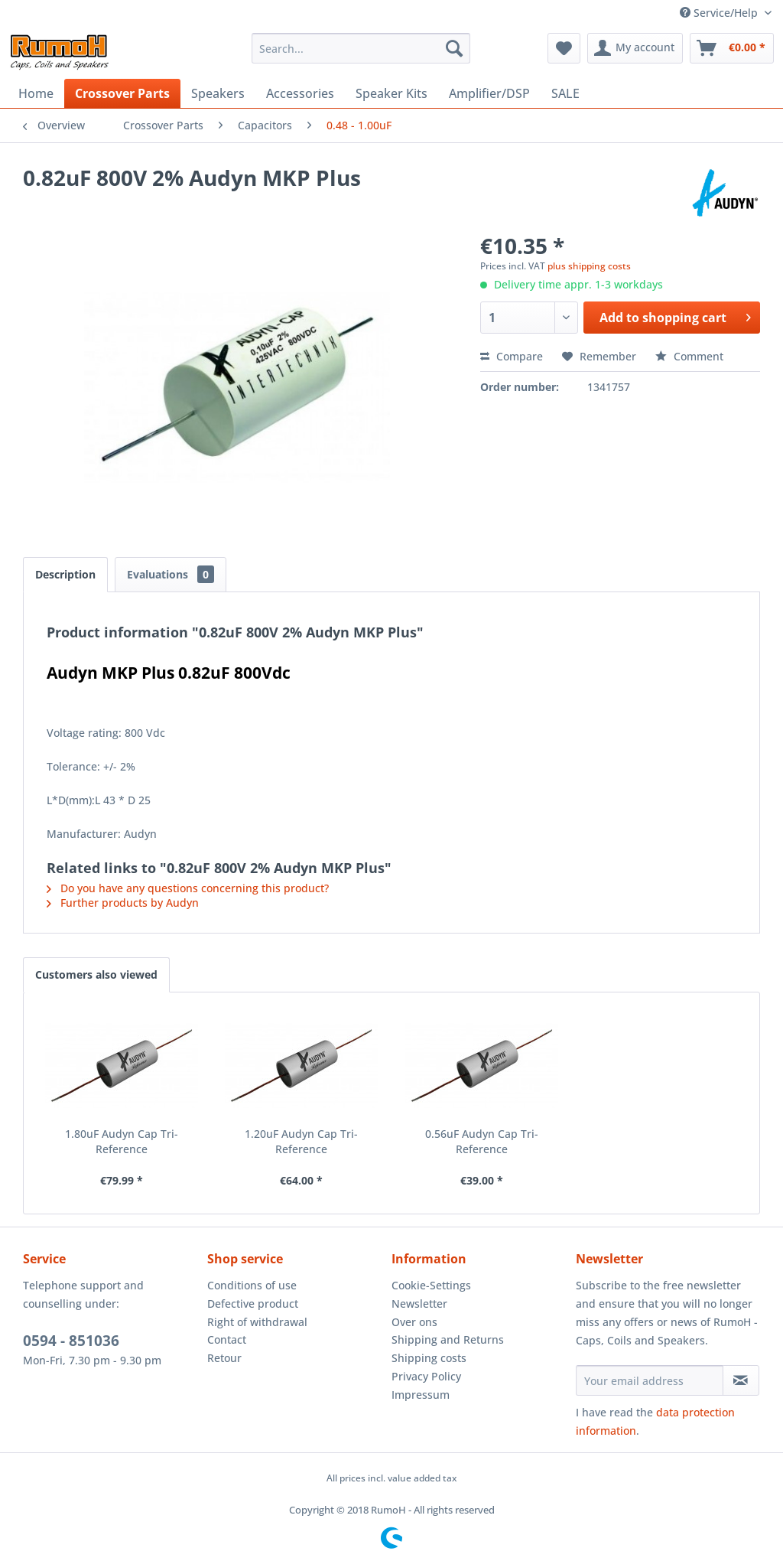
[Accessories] (300, 93)
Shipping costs (429, 1358)
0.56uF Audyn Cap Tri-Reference (481, 1141)
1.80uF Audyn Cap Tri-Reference (121, 1141)
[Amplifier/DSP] (489, 93)
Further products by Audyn (123, 902)
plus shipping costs (589, 265)
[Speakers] (217, 93)
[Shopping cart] (732, 48)
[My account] (635, 48)
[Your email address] (649, 1380)
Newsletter (419, 1303)
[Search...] (361, 48)
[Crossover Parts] (122, 93)
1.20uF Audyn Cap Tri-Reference (301, 1141)
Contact (226, 1339)
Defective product (252, 1303)
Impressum (421, 1394)
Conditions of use (252, 1285)
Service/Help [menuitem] (720, 12)
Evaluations (170, 574)
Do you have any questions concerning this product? (188, 888)
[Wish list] (563, 48)
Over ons (414, 1322)
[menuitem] (361, 48)
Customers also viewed (96, 974)
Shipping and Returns (448, 1339)
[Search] (454, 48)
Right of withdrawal (257, 1322)
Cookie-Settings (431, 1285)
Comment (689, 356)
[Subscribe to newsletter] (741, 1380)
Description (65, 574)
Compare (511, 356)
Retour (224, 1358)
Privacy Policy (426, 1376)
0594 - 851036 (71, 1341)
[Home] (36, 93)
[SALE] (565, 93)
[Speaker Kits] (391, 93)
